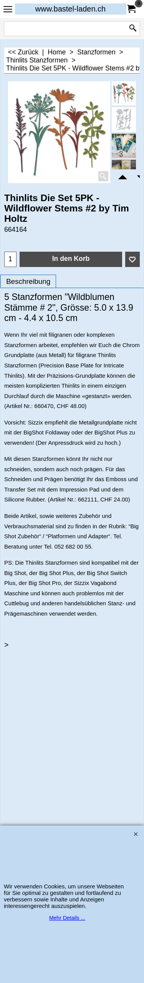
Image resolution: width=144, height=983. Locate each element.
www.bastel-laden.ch (70, 9)
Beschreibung (28, 281)
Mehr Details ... (67, 918)
